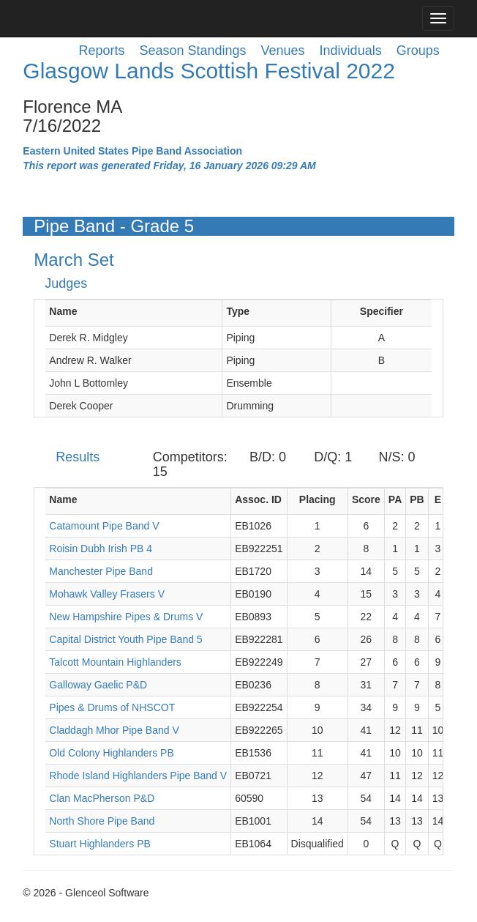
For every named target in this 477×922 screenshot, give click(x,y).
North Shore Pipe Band (101, 821)
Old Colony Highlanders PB (111, 753)
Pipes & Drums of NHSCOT (112, 707)
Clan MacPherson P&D (101, 798)
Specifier (381, 311)
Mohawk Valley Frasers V (107, 594)
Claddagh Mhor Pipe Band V (114, 730)
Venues (283, 50)
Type (237, 311)
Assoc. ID (258, 499)
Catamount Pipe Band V (104, 526)
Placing (317, 499)
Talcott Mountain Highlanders (115, 662)
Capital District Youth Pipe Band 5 (125, 639)
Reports (101, 50)
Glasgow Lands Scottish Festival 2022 (209, 71)
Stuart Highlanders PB (100, 843)
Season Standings (192, 50)
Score (366, 499)
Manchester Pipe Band (101, 571)
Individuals (351, 50)
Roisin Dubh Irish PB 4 (100, 548)
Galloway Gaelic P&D (98, 685)
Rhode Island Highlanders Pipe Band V (138, 775)
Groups (418, 50)
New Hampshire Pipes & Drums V (126, 616)
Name (63, 311)
